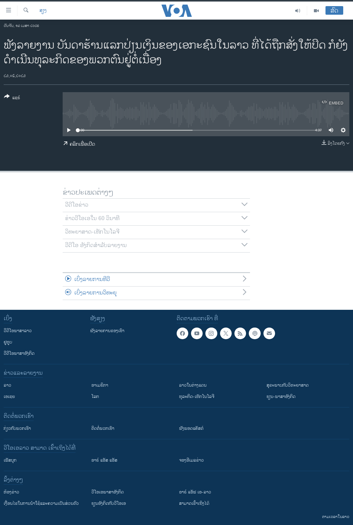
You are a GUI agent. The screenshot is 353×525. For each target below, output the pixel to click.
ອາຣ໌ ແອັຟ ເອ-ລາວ (195, 492)
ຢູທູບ (8, 342)
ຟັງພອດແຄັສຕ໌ (191, 428)
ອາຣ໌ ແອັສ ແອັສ (104, 460)
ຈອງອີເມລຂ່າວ (191, 460)
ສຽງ (43, 10)
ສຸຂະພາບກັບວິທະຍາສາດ (288, 385)
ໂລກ (95, 396)
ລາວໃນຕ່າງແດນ (193, 385)
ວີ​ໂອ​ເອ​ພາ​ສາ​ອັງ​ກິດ (107, 492)
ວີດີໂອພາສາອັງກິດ (19, 353)
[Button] (12, 98)
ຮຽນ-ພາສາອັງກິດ (281, 396)
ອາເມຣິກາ (99, 385)
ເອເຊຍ (9, 396)
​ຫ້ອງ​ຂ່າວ (11, 492)
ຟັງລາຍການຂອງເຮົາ (107, 331)
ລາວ (7, 385)
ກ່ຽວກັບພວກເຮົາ (17, 428)
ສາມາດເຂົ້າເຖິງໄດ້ (194, 503)
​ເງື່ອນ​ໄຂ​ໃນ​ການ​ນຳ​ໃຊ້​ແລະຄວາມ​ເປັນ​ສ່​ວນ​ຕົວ (41, 503)
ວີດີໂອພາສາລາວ (18, 331)
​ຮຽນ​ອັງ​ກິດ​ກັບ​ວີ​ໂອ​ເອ (108, 503)
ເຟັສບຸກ (10, 460)
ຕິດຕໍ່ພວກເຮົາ (102, 428)
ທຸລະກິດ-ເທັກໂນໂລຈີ (196, 396)
